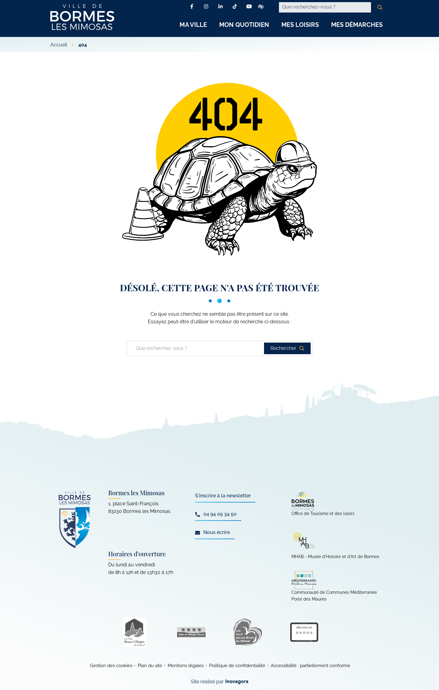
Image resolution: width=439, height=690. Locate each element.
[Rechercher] (380, 7)
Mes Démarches (357, 24)
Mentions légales (186, 665)
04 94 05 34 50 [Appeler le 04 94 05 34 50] (216, 514)
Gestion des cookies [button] (111, 665)
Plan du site (150, 665)
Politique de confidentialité (237, 665)
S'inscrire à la (223, 496)
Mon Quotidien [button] (244, 24)
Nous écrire (212, 532)
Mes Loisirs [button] (300, 24)
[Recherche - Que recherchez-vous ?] (325, 7)
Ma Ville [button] (193, 24)
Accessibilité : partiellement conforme (310, 665)
